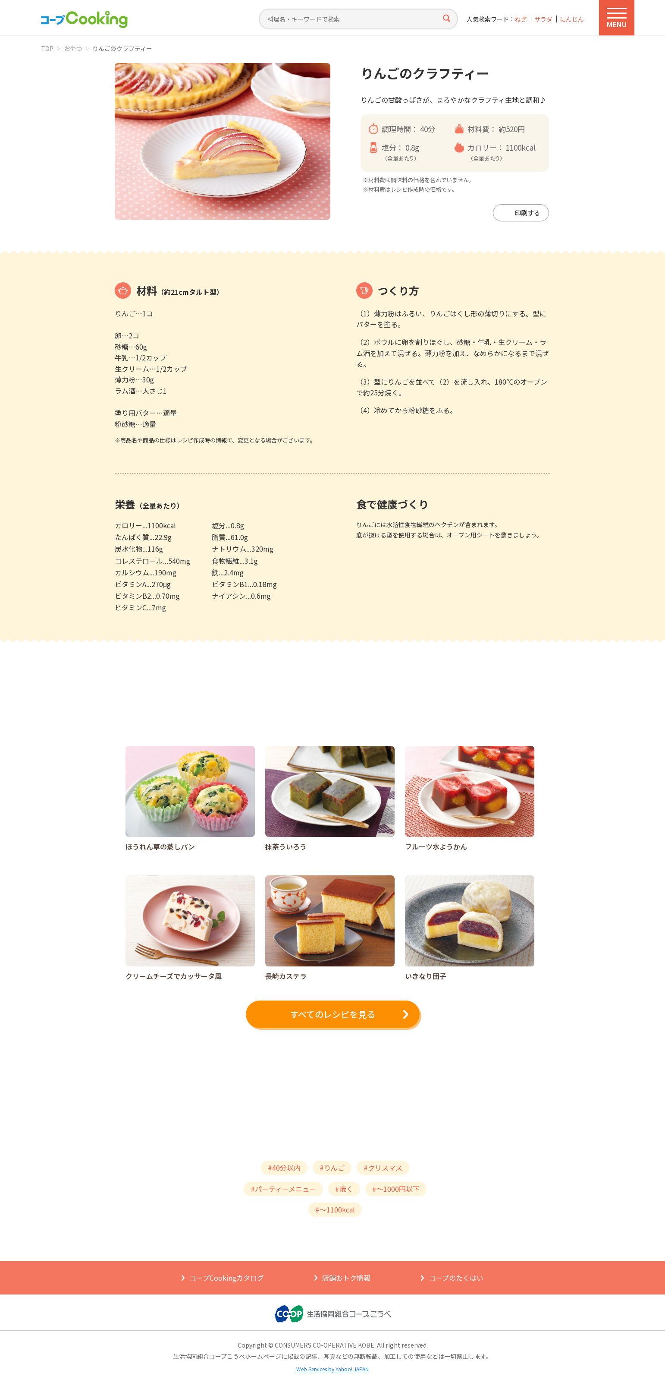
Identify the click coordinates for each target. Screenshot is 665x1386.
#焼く (344, 1189)
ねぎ (521, 19)
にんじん (572, 19)
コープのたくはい (456, 1277)
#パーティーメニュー (283, 1189)
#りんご (332, 1167)
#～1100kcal (335, 1209)
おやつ (73, 48)
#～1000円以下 (396, 1189)
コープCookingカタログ (226, 1277)
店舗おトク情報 (346, 1277)
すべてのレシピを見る (332, 1014)
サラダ (543, 19)
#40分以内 (284, 1167)
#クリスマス (383, 1167)
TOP (47, 48)
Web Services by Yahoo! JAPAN (332, 1369)
